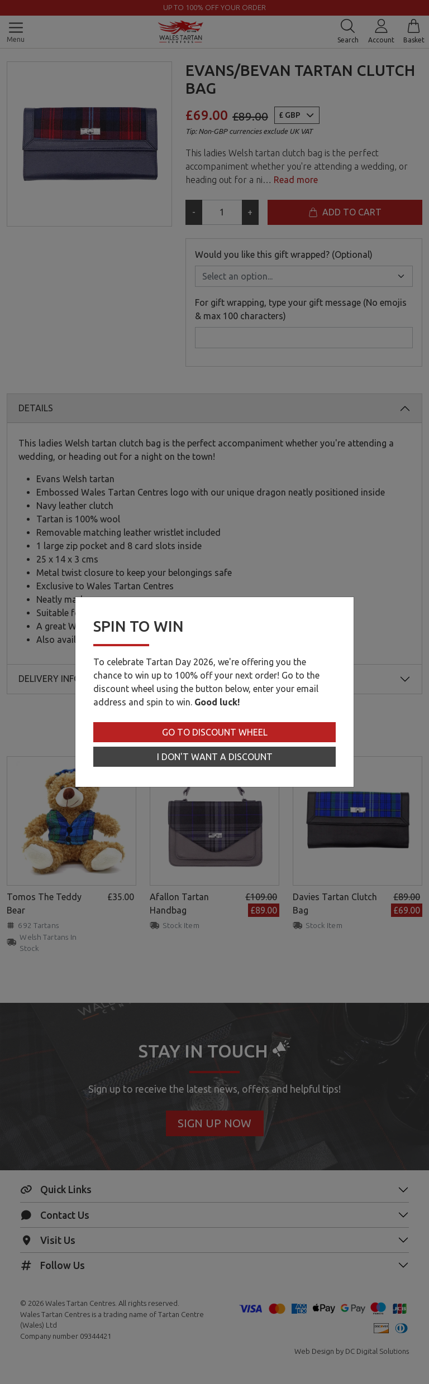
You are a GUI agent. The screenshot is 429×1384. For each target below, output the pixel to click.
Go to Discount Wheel (215, 732)
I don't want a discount (215, 757)
